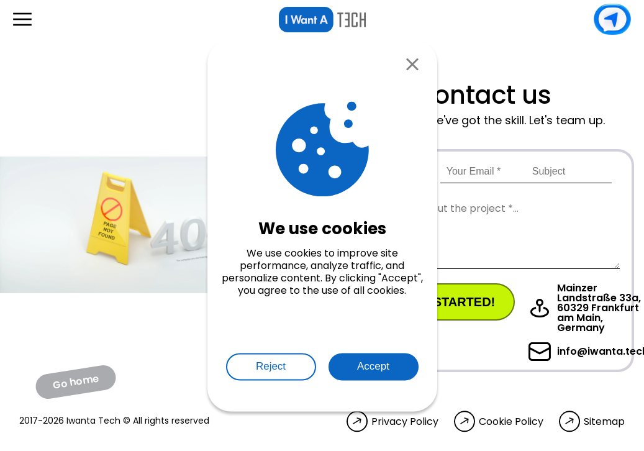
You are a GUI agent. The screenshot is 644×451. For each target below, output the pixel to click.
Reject (271, 367)
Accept (373, 367)
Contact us (612, 19)
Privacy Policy (404, 422)
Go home (76, 381)
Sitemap (604, 422)
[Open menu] (22, 19)
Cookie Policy (511, 422)
